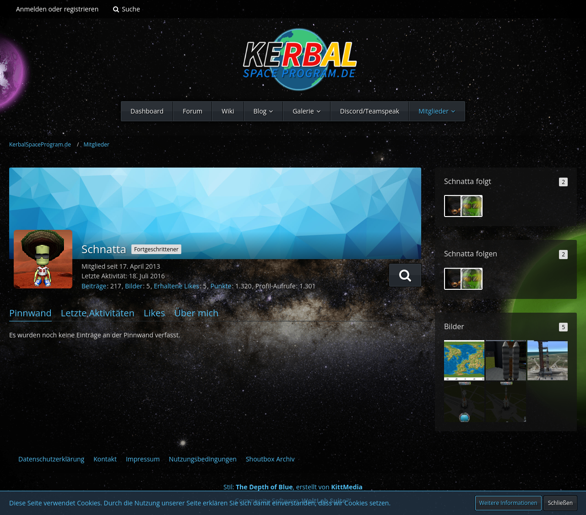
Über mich (196, 313)
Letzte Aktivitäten (98, 313)
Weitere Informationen (508, 503)
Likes (154, 313)
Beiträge (93, 286)
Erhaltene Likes (176, 286)
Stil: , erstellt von (293, 486)
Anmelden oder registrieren (57, 9)
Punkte (221, 286)
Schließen (560, 503)
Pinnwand (30, 313)
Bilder (133, 286)
